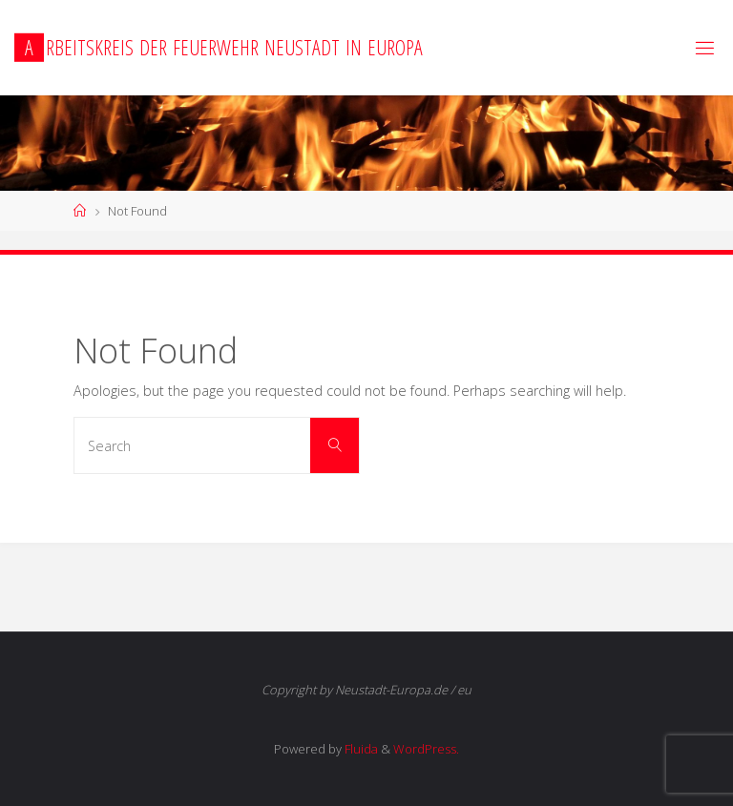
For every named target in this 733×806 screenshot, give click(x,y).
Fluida (360, 748)
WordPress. (426, 748)
